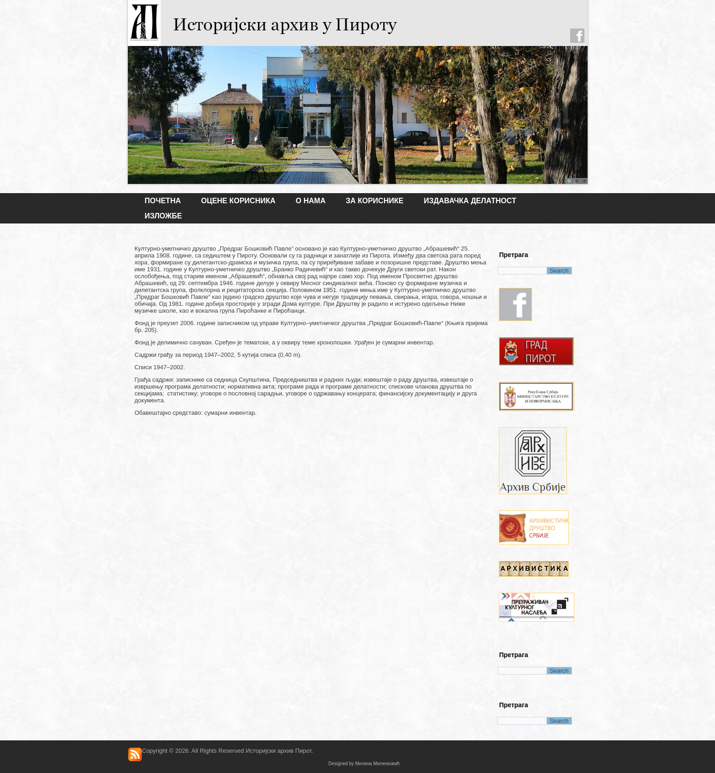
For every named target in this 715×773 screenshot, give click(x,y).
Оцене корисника (238, 201)
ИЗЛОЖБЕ (163, 216)
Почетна (163, 201)
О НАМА (311, 201)
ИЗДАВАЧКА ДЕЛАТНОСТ (469, 201)
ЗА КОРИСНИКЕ (374, 201)
